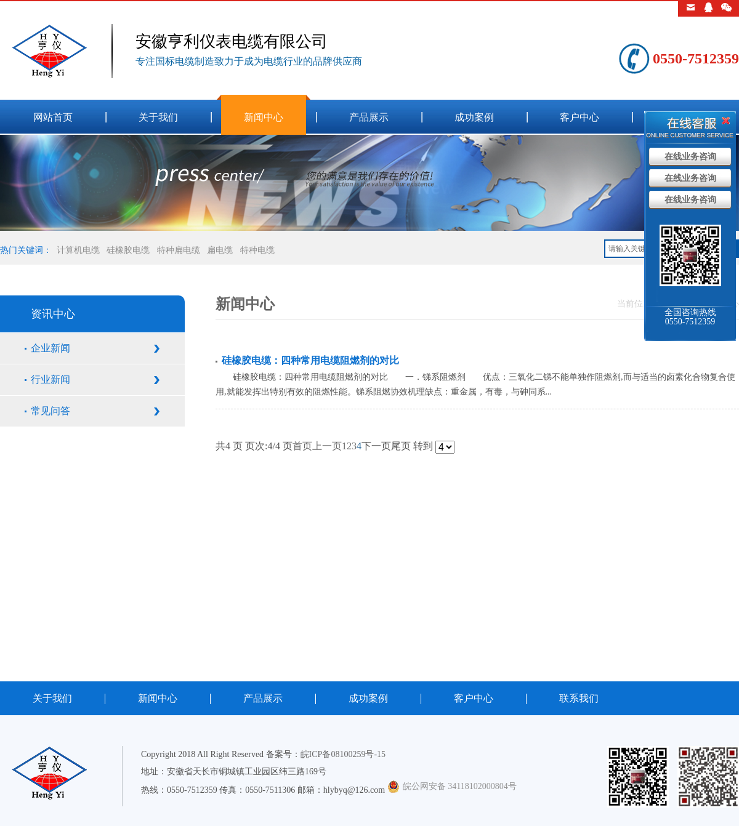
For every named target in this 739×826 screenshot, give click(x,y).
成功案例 (474, 117)
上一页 (327, 446)
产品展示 (369, 117)
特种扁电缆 (178, 250)
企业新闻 (50, 348)
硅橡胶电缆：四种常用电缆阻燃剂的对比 (310, 360)
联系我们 (579, 698)
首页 (302, 446)
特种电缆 (257, 250)
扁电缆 (220, 250)
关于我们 (158, 117)
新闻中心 (263, 117)
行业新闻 (50, 379)
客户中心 (579, 117)
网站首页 (53, 117)
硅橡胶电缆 (128, 250)
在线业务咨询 (690, 156)
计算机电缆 (78, 250)
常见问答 (50, 411)
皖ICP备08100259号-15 (343, 754)
